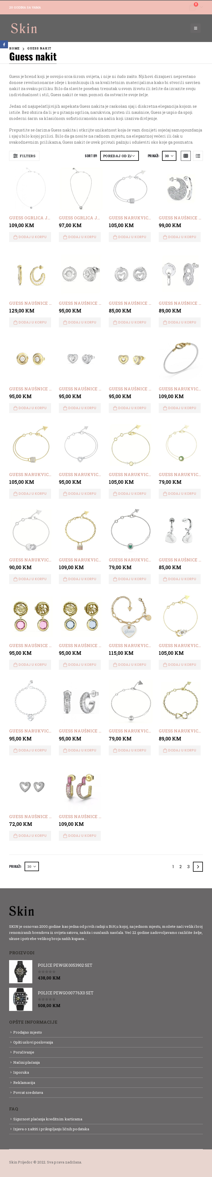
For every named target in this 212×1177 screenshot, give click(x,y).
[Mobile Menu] (195, 28)
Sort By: (91, 155)
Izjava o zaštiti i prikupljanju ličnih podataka (51, 1128)
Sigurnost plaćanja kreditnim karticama (47, 1118)
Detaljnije (97, 938)
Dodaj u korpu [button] (32, 237)
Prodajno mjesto (27, 1032)
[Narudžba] (119, 156)
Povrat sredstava (28, 1092)
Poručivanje (23, 1052)
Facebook (4, 44)
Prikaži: (154, 155)
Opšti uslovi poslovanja (33, 1042)
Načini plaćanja (26, 1062)
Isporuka (21, 1072)
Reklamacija (24, 1082)
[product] (31, 188)
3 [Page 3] (188, 866)
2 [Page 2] (180, 866)
